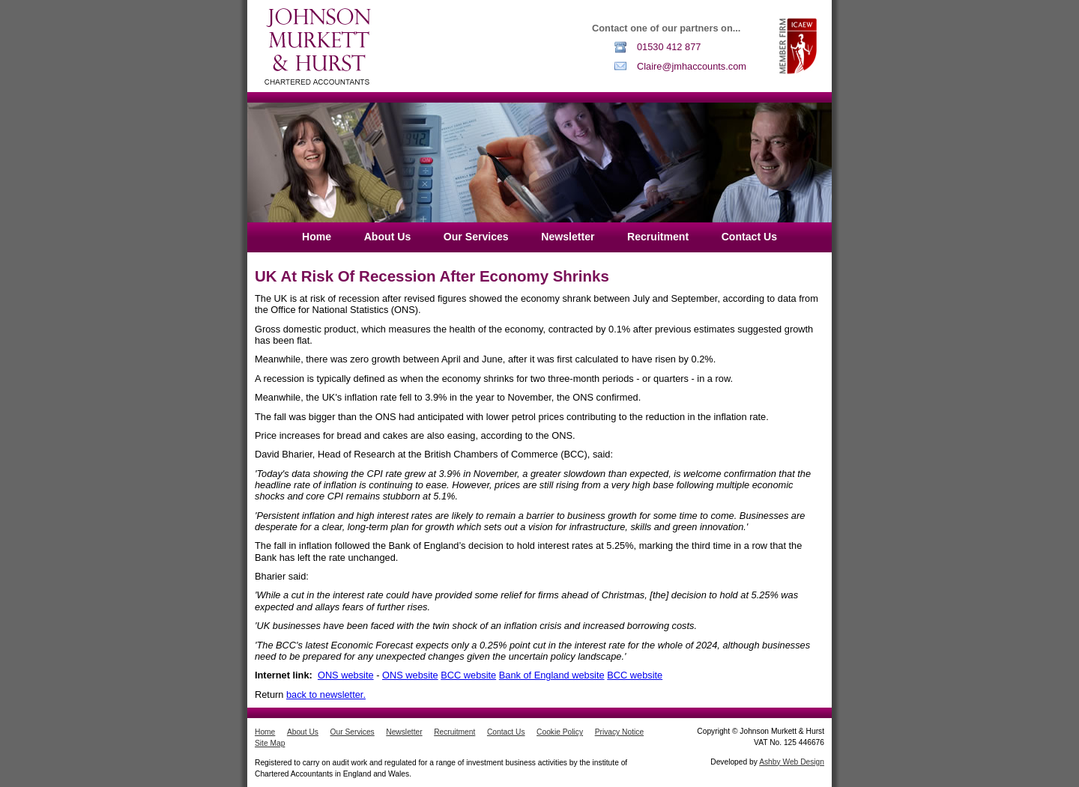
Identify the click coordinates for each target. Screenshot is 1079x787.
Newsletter (567, 237)
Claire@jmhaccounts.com (691, 66)
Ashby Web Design (791, 762)
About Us (387, 237)
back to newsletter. (326, 694)
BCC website (468, 675)
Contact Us (749, 237)
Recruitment (658, 237)
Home (316, 237)
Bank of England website (552, 675)
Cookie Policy (560, 732)
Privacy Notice (619, 732)
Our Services (476, 237)
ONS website (346, 675)
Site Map (270, 743)
